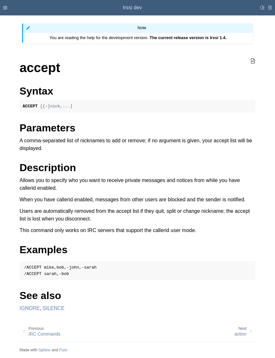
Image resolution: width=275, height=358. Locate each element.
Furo (63, 350)
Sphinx (44, 350)
